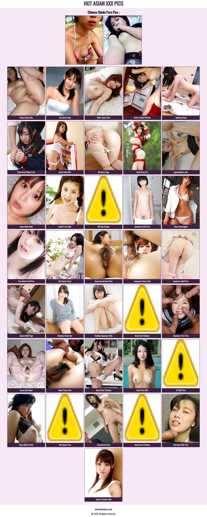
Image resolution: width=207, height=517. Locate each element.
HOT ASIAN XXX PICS (103, 4)
